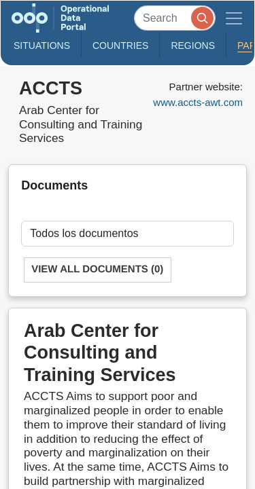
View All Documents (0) (97, 269)
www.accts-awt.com (198, 102)
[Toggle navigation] (234, 18)
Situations (42, 45)
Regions (193, 45)
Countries (120, 45)
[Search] (175, 18)
